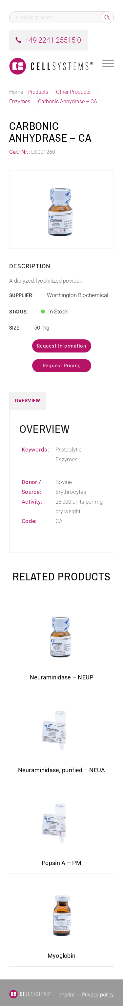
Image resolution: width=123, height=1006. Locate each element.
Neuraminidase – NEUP (61, 677)
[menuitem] (108, 63)
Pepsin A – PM (61, 862)
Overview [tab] (27, 401)
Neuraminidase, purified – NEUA (61, 770)
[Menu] (108, 63)
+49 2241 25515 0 (53, 40)
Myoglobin (62, 955)
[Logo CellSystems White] (51, 63)
